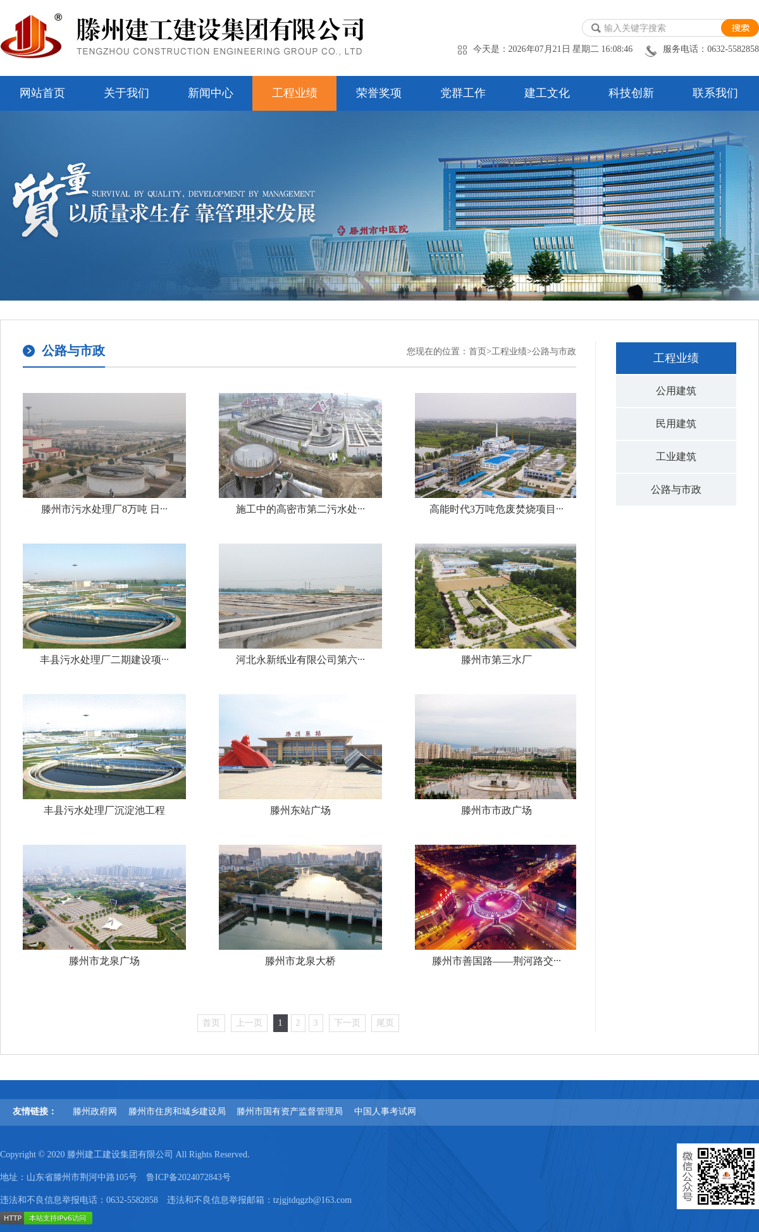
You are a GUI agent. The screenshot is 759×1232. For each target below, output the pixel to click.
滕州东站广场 (300, 810)
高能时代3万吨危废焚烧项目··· (496, 509)
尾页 (385, 1023)
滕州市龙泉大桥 (300, 960)
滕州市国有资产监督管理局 (290, 1111)
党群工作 (463, 93)
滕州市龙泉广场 (104, 960)
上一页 (249, 1023)
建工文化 (547, 93)
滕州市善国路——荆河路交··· (496, 960)
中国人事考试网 (385, 1111)
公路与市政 (676, 489)
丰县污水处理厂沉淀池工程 (104, 810)
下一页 (347, 1023)
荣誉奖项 (379, 93)
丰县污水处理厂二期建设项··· (104, 659)
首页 (477, 351)
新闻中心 (210, 93)
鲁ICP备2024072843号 (188, 1177)
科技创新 (631, 93)
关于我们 (126, 93)
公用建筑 (676, 390)
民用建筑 (676, 423)
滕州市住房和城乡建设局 (177, 1111)
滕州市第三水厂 (496, 659)
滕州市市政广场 (496, 810)
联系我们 (715, 93)
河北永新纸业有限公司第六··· (300, 659)
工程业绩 (295, 93)
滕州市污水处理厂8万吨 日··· (104, 509)
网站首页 (42, 93)
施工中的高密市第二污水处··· (300, 509)
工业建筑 (676, 456)
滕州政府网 (95, 1111)
